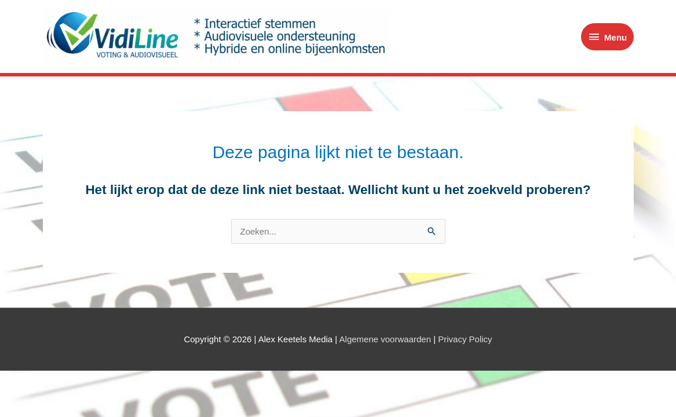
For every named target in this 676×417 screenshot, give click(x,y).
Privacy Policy (465, 339)
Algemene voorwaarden (385, 339)
